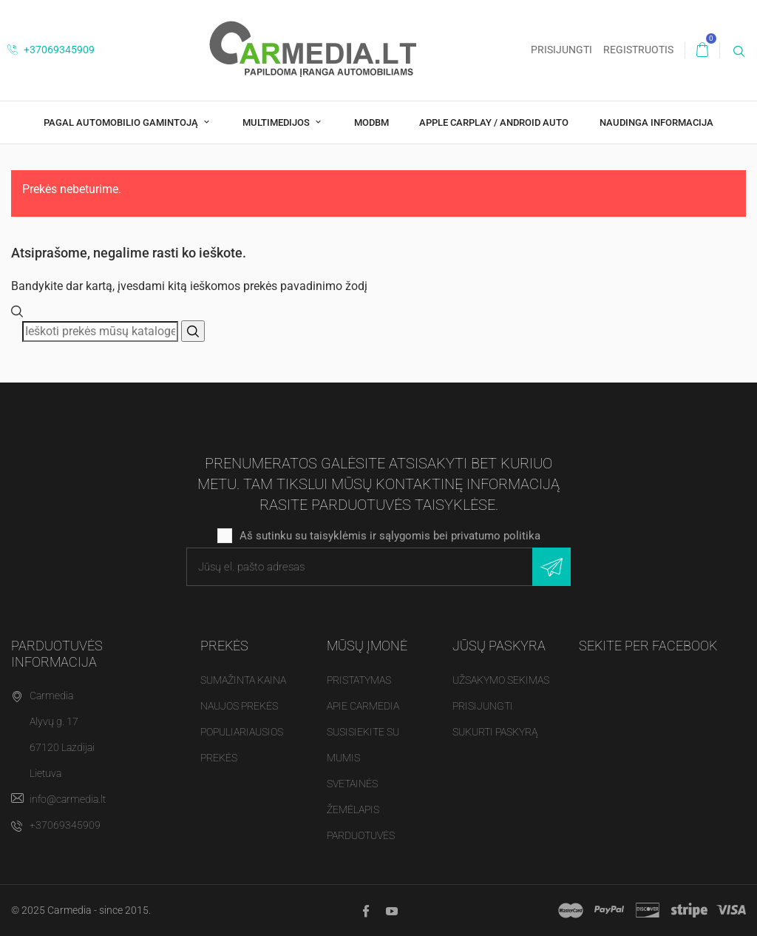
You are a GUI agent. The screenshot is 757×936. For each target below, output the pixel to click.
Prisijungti (482, 706)
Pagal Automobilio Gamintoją (122, 122)
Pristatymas (359, 680)
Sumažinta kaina (243, 680)
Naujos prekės (239, 706)
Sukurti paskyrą (494, 732)
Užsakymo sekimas (500, 680)
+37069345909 (51, 49)
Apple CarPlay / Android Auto (493, 122)
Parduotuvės (361, 835)
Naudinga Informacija (656, 122)
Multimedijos (277, 122)
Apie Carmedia (363, 706)
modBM (371, 122)
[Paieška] (100, 331)
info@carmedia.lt (68, 799)
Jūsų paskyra (499, 645)
